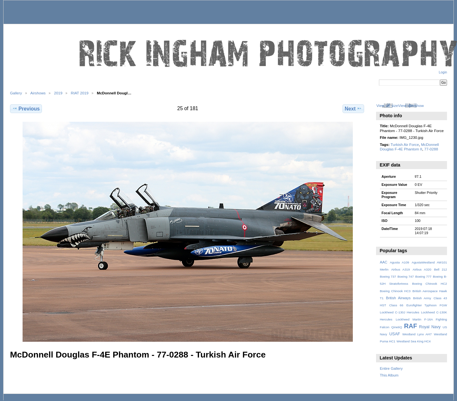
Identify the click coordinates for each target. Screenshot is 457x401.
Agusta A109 (399, 262)
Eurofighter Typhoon (421, 305)
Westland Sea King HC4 (414, 341)
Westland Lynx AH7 (417, 334)
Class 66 (396, 305)
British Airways (398, 298)
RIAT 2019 (79, 93)
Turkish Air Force (405, 144)
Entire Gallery (391, 368)
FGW (443, 305)
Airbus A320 (421, 269)
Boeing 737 (388, 276)
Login (443, 72)
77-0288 (431, 149)
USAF (394, 334)
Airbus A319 (400, 269)
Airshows (37, 93)
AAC (383, 262)
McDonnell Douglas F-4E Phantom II (409, 146)
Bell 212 (440, 269)
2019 (58, 93)
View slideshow (411, 105)
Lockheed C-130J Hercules (399, 312)
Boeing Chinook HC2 (429, 283)
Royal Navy (430, 327)
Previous (26, 108)
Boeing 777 (423, 276)
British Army (422, 298)
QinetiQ (396, 327)
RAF (410, 325)
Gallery (16, 93)
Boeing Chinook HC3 (395, 291)
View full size (387, 105)
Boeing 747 (406, 276)
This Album (389, 375)
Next (353, 108)
